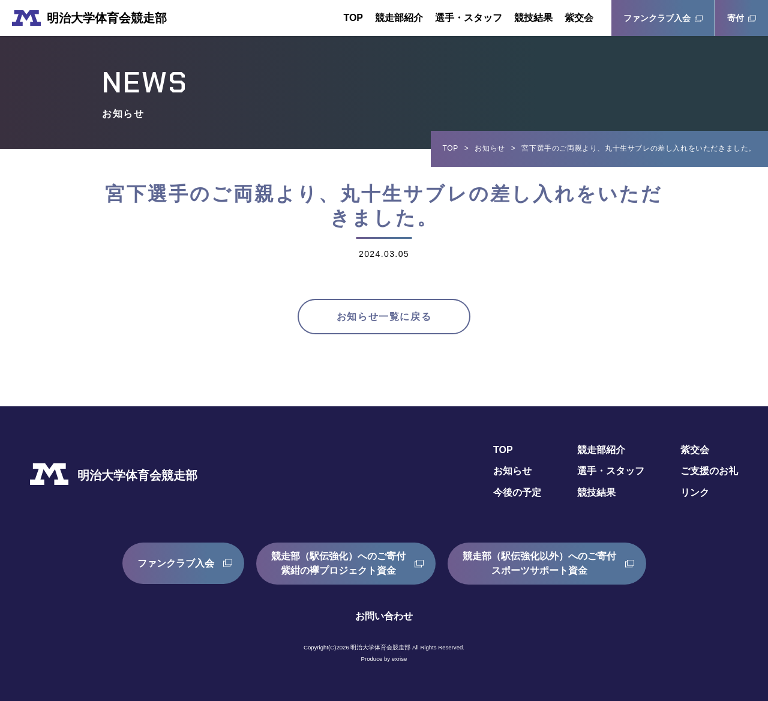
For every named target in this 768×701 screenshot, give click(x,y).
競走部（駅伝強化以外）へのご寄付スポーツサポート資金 (539, 563)
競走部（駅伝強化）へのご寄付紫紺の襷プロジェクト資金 (338, 563)
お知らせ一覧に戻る (384, 316)
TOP (353, 18)
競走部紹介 (399, 18)
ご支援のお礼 (709, 471)
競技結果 (533, 18)
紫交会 (579, 18)
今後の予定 (517, 493)
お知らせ (490, 148)
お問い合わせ (384, 616)
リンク (694, 493)
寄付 (735, 18)
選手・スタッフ (468, 18)
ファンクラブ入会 (657, 18)
